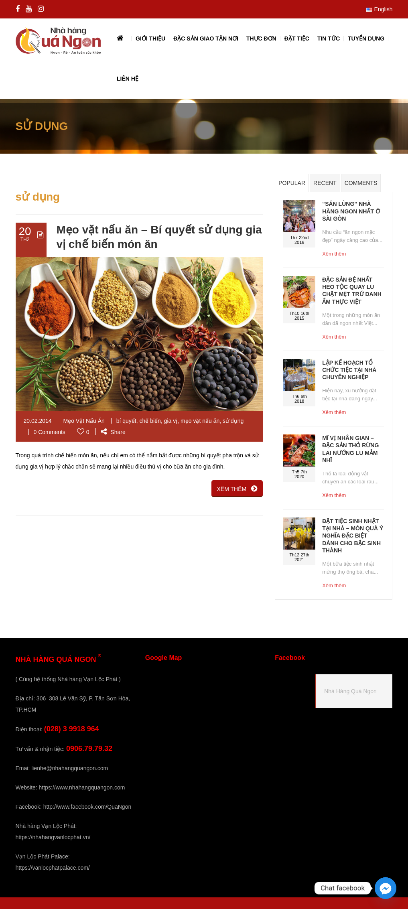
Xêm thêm (334, 254)
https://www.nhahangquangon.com (82, 787)
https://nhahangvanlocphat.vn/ (53, 837)
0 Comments (49, 432)
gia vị (171, 421)
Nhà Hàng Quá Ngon (350, 691)
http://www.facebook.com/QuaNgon (87, 806)
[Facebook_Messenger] (385, 888)
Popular (291, 183)
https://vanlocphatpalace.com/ (53, 867)
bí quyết (126, 421)
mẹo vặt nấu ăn (200, 421)
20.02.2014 (38, 421)
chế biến (150, 421)
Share (113, 432)
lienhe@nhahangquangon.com (69, 768)
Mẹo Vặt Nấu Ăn (83, 421)
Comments (361, 183)
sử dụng (233, 421)
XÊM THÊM (237, 488)
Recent (325, 183)
